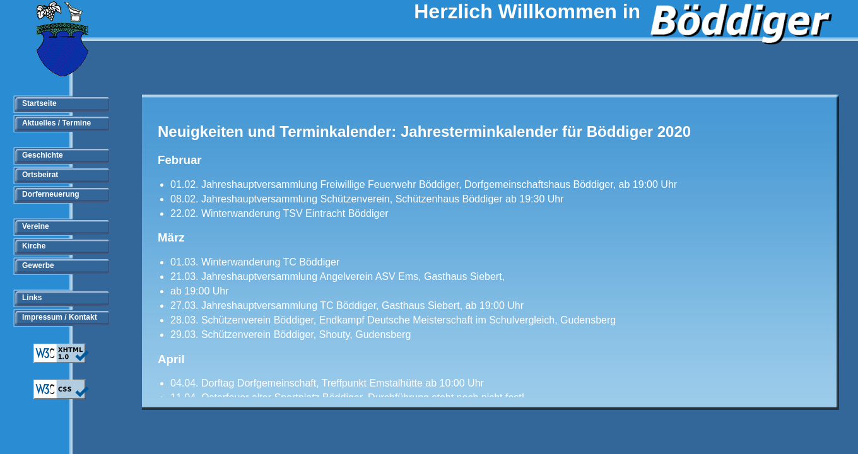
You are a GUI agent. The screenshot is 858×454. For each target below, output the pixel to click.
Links (32, 297)
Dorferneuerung (50, 194)
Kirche (33, 246)
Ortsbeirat (40, 174)
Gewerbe (38, 265)
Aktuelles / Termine (56, 123)
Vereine (35, 226)
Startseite (39, 103)
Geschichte (42, 155)
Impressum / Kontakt (59, 317)
